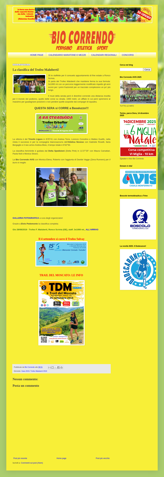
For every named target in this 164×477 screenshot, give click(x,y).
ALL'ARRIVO (92, 229)
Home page (61, 458)
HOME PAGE (36, 55)
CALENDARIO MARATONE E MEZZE (67, 55)
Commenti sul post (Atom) (32, 463)
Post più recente (20, 458)
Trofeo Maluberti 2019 (38, 371)
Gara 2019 (25, 371)
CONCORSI (128, 55)
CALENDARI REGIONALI (104, 55)
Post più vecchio (103, 458)
